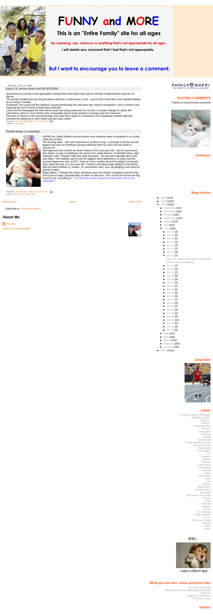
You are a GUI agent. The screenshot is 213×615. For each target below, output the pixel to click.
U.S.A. (207, 517)
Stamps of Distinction (199, 595)
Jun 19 (171, 275)
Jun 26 (171, 245)
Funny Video (203, 451)
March (167, 340)
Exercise (206, 434)
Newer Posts (9, 201)
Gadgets (205, 456)
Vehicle (206, 523)
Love (207, 481)
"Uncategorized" (202, 426)
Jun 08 (171, 306)
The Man (11, 224)
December (170, 208)
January (168, 347)
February (169, 343)
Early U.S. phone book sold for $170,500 (32, 88)
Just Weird (205, 475)
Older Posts (134, 201)
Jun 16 (171, 286)
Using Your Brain (201, 520)
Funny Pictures (202, 445)
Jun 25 (171, 248)
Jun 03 (171, 323)
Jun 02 (171, 326)
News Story (204, 487)
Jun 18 (171, 279)
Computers (204, 431)
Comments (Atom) (30, 208)
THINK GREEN (201, 514)
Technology (204, 512)
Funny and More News (197, 442)
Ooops (206, 498)
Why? (207, 528)
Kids (33, 194)
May (166, 333)
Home (72, 201)
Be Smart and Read (199, 587)
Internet (206, 470)
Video (207, 525)
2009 (164, 201)
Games (206, 459)
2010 (164, 197)
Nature (207, 484)
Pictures (206, 503)
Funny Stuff (204, 448)
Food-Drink (204, 439)
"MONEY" (205, 420)
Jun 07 (171, 309)
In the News (18, 123)
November (170, 211)
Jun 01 (171, 330)
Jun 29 (171, 235)
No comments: (41, 121)
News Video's (202, 489)
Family (16, 194)
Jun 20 (171, 272)
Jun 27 (171, 242)
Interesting (205, 467)
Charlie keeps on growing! (23, 131)
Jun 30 (171, 231)
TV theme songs (201, 598)
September (170, 218)
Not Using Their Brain (199, 495)
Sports (207, 509)
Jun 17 (171, 282)
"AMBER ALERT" (200, 417)
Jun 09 (171, 303)
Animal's (206, 428)
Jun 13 (171, 296)
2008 (164, 204)
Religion (206, 506)
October (168, 214)
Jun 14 (171, 292)
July (166, 225)
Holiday (206, 462)
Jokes (207, 473)
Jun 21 (171, 269)
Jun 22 (171, 265)
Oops (207, 500)
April (166, 336)
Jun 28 (171, 238)
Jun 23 (171, 255)
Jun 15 (171, 289)
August (168, 221)
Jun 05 (171, 316)
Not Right (205, 492)
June (167, 228)
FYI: (208, 453)
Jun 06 (171, 313)
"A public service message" (195, 414)
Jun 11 (171, 299)
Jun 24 (171, 252)
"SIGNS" (206, 423)
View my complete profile (16, 228)
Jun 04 (171, 320)
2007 (164, 350)
